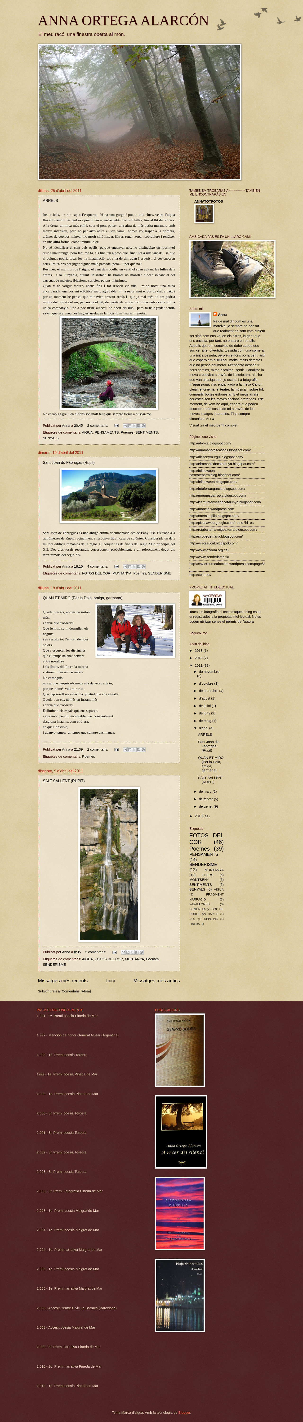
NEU (192, 918)
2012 (199, 658)
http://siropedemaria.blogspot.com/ (216, 536)
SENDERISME (159, 573)
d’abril (204, 728)
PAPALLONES (199, 904)
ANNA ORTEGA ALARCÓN (123, 20)
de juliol (205, 706)
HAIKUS (213, 913)
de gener (206, 806)
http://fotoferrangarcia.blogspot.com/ (217, 489)
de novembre (209, 672)
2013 (199, 650)
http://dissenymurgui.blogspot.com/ (216, 457)
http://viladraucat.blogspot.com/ (213, 543)
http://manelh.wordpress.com (211, 509)
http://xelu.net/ (200, 575)
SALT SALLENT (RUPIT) (64, 781)
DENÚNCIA (197, 909)
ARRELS (50, 201)
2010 (199, 816)
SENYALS (51, 438)
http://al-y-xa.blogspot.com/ (210, 443)
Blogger (184, 1412)
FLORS (207, 875)
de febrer (206, 799)
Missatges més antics (156, 980)
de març (205, 791)
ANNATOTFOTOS (208, 201)
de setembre (209, 691)
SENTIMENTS (146, 432)
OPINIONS (211, 918)
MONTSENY (199, 880)
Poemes (127, 432)
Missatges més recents (63, 980)
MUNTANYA (121, 573)
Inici (110, 980)
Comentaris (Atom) (76, 991)
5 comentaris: (96, 952)
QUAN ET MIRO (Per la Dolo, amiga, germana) (82, 598)
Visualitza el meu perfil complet (213, 425)
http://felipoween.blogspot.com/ (213, 482)
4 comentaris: (98, 566)
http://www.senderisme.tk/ (209, 557)
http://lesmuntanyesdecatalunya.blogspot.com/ (225, 502)
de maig (205, 721)
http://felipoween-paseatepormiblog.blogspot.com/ (214, 473)
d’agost (205, 698)
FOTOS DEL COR (96, 573)
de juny (205, 713)
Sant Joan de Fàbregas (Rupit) (69, 463)
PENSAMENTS (107, 432)
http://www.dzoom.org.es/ (208, 550)
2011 (199, 665)
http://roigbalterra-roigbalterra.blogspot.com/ (223, 529)
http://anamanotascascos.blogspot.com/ (220, 450)
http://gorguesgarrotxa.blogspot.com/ (217, 495)
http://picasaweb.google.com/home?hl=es (221, 523)
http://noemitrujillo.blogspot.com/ (214, 516)
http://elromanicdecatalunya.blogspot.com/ (222, 464)
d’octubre (206, 683)
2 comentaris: (98, 425)
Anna (222, 315)
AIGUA (87, 432)
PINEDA (194, 923)
